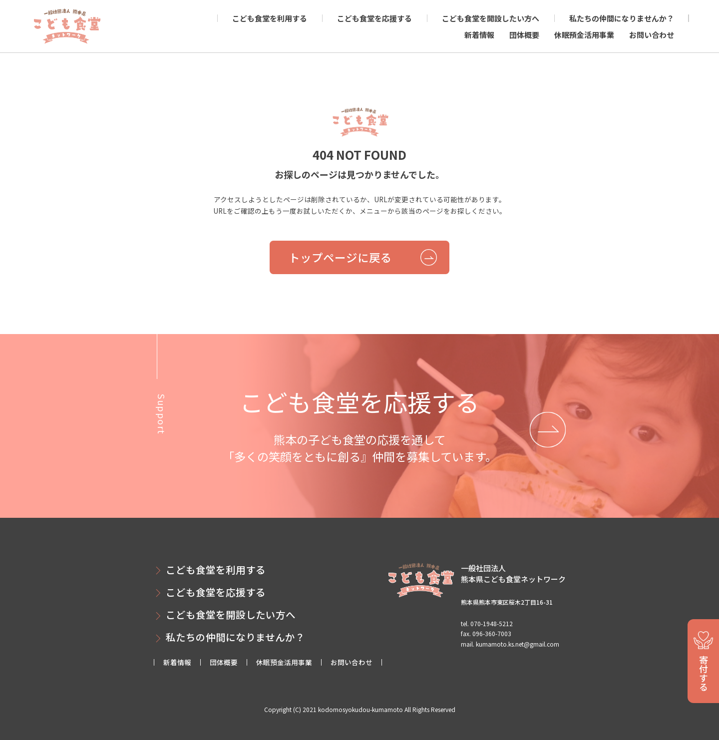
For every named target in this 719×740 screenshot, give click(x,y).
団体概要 (524, 34)
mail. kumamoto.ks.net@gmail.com (510, 644)
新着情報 (479, 34)
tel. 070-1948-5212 (487, 623)
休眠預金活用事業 (584, 34)
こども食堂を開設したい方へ (490, 18)
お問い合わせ (651, 34)
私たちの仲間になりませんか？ (621, 18)
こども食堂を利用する (269, 18)
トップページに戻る (340, 257)
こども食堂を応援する (374, 18)
